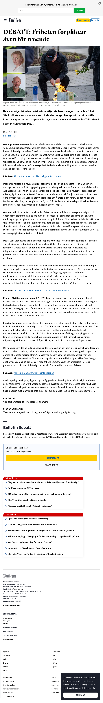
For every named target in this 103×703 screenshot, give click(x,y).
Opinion (55, 655)
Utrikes (5, 659)
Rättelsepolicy (8, 692)
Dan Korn (6, 623)
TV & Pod (6, 655)
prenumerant (28, 452)
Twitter (54, 677)
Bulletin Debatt (9, 135)
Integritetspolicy (9, 685)
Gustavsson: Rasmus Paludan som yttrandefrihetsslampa (42, 290)
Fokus (55, 659)
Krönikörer (56, 652)
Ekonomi (6, 663)
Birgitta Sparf (8, 639)
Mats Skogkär (7, 618)
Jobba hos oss (8, 696)
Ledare (5, 667)
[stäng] (100, 3)
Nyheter (6, 652)
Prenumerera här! (12, 605)
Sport (54, 667)
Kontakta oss (56, 689)
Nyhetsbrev (55, 692)
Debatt (5, 670)
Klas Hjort (6, 621)
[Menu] (5, 20)
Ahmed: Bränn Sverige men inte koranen (34, 372)
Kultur (55, 663)
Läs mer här (89, 688)
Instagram (55, 685)
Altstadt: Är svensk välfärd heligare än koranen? (38, 176)
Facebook (55, 681)
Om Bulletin (7, 677)
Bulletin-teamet (8, 681)
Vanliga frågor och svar (11, 689)
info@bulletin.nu (17, 589)
